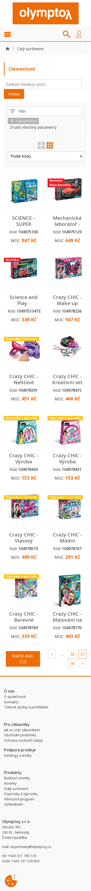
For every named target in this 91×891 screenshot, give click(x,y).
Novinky (10, 783)
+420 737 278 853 (25, 861)
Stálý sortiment (16, 788)
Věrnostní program (19, 799)
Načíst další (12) (22, 658)
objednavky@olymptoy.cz (30, 846)
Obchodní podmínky (20, 735)
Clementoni (23, 121)
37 (82, 654)
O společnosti (15, 696)
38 (72, 663)
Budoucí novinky (17, 778)
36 (72, 654)
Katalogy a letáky (18, 755)
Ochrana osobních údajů (23, 740)
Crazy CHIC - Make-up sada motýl (67, 303)
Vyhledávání (13, 804)
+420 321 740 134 (22, 855)
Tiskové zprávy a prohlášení (26, 707)
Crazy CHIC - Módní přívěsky (67, 540)
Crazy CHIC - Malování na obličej (67, 620)
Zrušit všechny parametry (33, 127)
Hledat (14, 94)
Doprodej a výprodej (20, 793)
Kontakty (11, 702)
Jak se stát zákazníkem (22, 730)
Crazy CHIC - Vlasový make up (23, 540)
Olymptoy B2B (45, 13)
